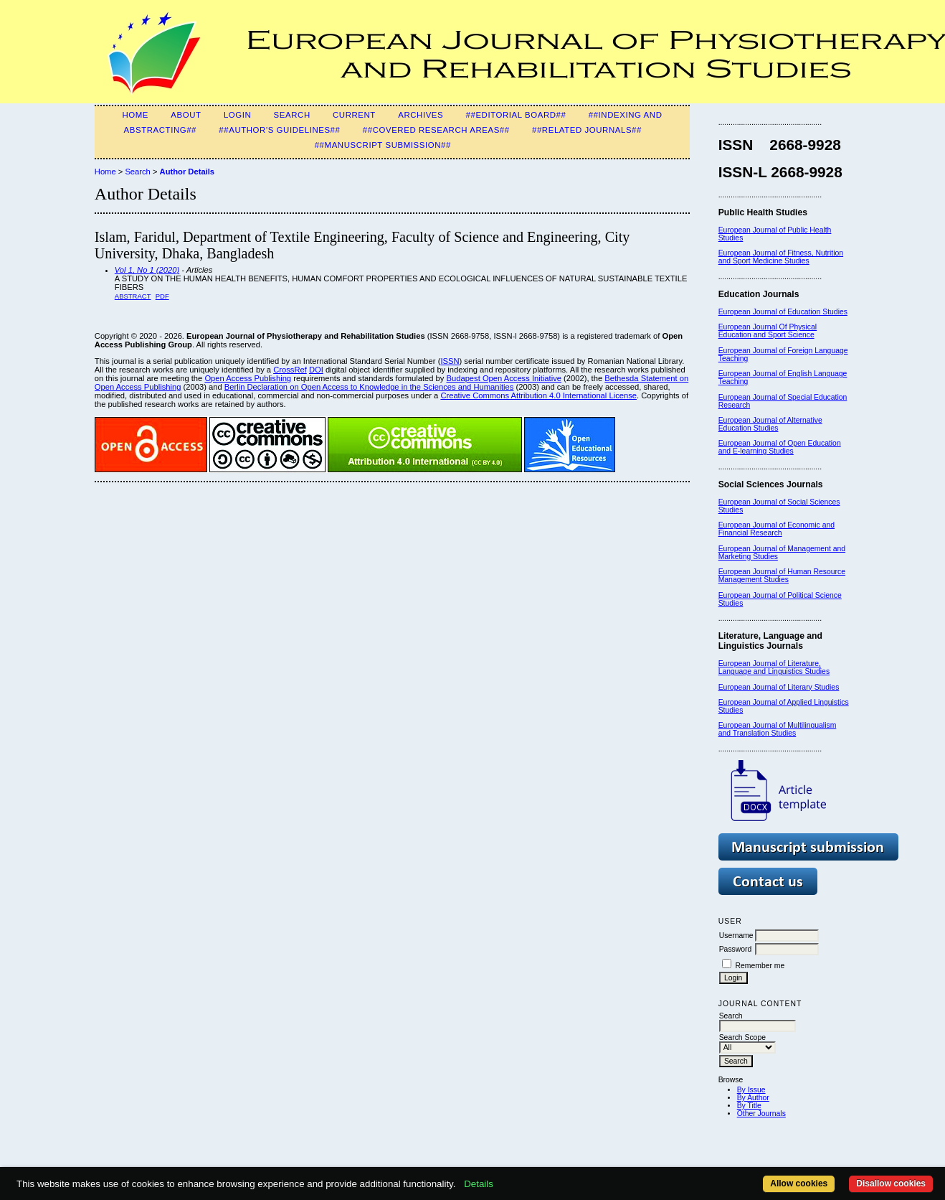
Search (292, 115)
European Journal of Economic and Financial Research (776, 529)
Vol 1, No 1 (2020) (147, 270)
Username (736, 935)
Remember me (760, 966)
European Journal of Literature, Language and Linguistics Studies (774, 667)
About (186, 115)
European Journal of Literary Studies (779, 687)
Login (237, 115)
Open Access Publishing (247, 378)
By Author (753, 1098)
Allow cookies (798, 1183)
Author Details (187, 171)
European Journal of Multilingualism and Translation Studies (777, 729)
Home (135, 115)
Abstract (133, 296)
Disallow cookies (891, 1183)
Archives (420, 115)
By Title (749, 1106)
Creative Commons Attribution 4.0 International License (538, 395)
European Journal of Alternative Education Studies (770, 424)
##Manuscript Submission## (383, 145)
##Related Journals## (587, 130)
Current (354, 115)
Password (735, 949)
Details (478, 1183)
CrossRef (290, 369)
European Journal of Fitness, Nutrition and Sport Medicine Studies (780, 257)
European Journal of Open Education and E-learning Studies (779, 447)
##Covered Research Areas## (436, 130)
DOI (316, 369)
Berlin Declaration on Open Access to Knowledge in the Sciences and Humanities (369, 387)
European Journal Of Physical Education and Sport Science (767, 331)
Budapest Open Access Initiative (504, 378)
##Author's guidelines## (279, 130)
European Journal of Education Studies (782, 312)
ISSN (449, 361)
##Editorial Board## (516, 115)
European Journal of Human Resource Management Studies (781, 575)
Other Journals (761, 1113)
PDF (162, 296)
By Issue (751, 1090)
